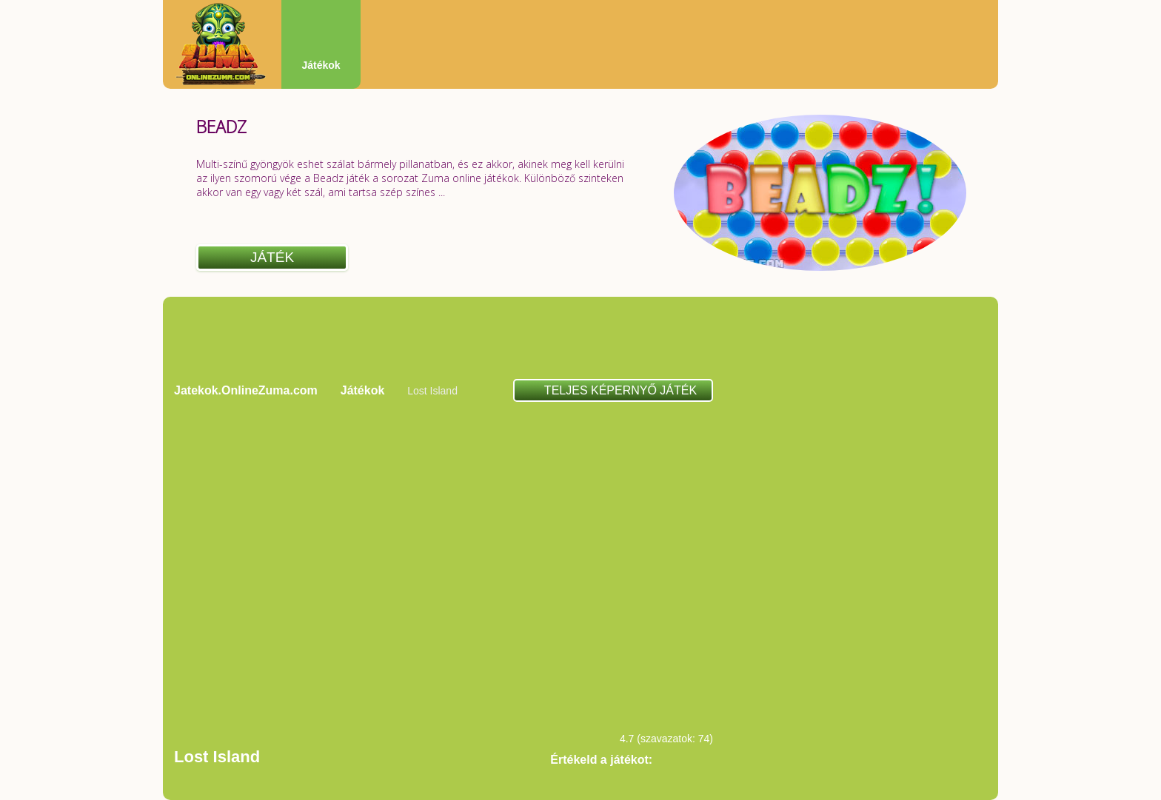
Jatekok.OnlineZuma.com (246, 390)
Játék (272, 257)
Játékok (320, 65)
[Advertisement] (580, 337)
